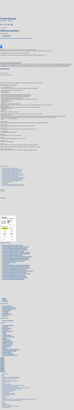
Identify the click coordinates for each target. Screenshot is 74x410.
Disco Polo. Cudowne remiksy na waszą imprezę (15, 272)
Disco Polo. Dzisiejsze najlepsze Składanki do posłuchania (14, 177)
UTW (3, 401)
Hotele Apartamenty (8, 331)
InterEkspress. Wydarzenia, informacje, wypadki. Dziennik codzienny (16, 387)
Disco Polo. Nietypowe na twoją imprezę (10, 168)
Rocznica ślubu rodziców (9, 307)
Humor (4, 332)
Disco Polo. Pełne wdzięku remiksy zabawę (13, 279)
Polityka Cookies (6, 395)
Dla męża (5, 316)
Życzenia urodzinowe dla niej (10, 355)
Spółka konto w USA (8, 344)
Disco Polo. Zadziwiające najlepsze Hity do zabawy (12, 171)
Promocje (4, 398)
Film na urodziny (7, 328)
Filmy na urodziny (6, 381)
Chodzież (4, 379)
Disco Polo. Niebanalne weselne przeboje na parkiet (13, 169)
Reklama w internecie (8, 342)
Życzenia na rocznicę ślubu (9, 351)
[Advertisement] (8, 8)
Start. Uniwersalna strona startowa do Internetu (12, 400)
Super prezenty (5, 68)
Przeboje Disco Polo (8, 18)
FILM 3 (2, 360)
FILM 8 (2, 368)
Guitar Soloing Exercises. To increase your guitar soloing (14, 385)
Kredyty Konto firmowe (8, 336)
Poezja (4, 298)
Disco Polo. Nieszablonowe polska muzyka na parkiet (16, 268)
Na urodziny (6, 313)
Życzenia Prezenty (7, 352)
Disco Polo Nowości (6, 36)
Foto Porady (6, 329)
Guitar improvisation (7, 384)
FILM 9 (2, 370)
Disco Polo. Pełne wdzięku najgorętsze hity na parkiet (13, 184)
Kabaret (5, 334)
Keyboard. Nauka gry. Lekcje (8, 391)
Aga (3, 374)
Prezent (4, 396)
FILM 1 (2, 357)
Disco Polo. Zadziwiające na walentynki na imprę (15, 278)
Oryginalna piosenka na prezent (9, 393)
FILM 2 (2, 359)
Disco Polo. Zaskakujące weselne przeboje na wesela (13, 178)
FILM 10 (2, 371)
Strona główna (5, 373)
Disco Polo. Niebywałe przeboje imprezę (10, 176)
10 (12, 24)
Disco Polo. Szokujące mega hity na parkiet (11, 172)
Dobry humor (5, 183)
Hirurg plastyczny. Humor (8, 182)
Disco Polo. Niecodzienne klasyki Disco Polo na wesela (13, 175)
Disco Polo (5, 301)
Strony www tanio (7, 345)
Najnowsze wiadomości (9, 31)
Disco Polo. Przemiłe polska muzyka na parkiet (14, 269)
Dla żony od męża (7, 314)
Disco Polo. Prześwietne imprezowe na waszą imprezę (13, 185)
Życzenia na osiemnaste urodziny (11, 349)
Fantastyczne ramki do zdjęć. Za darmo (10, 380)
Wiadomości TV (6, 346)
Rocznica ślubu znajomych (9, 308)
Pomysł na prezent (7, 306)
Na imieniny (6, 311)
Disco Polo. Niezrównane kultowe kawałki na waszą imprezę (18, 271)
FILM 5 (2, 363)
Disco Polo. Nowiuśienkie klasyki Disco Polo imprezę (13, 179)
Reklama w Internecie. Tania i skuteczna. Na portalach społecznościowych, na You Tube (20, 399)
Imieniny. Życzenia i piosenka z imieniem (10, 386)
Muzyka (5, 338)
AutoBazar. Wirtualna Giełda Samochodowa (11, 377)
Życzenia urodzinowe (8, 320)
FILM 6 (2, 365)
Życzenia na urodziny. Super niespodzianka (11, 406)
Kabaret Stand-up (7, 335)
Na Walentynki (6, 339)
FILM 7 (2, 367)
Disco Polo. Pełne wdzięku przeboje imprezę (11, 180)
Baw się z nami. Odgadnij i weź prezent (10, 378)
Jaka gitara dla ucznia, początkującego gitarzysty (12, 388)
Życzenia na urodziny (7, 404)
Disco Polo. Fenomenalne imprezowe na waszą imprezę (16, 273)
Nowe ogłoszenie (6, 392)
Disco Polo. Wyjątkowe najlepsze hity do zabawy (15, 276)
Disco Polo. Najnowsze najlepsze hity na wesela (12, 170)
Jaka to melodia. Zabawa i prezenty (9, 389)
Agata (4, 376)
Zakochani (5, 403)
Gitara (4, 383)
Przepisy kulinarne (7, 341)
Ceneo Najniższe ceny (8, 325)
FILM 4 (2, 362)
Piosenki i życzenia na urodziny (9, 394)
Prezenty (5, 299)
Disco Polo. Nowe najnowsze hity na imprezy (14, 275)
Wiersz (4, 402)
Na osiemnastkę (7, 310)
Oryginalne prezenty (7, 35)
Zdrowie (5, 348)
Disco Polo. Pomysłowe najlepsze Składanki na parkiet (13, 173)
